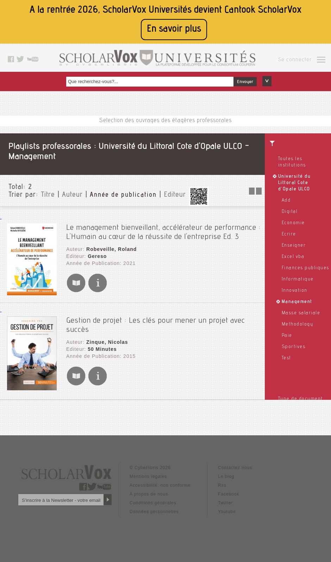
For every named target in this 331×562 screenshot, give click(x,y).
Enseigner (294, 245)
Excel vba (293, 256)
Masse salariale (301, 313)
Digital (290, 211)
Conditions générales (153, 502)
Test (286, 358)
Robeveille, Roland (111, 249)
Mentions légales (148, 476)
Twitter (225, 502)
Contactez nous (235, 467)
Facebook (228, 494)
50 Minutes (102, 349)
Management (297, 301)
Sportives (294, 347)
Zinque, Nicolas (107, 342)
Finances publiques (305, 268)
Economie (293, 223)
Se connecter (295, 60)
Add (286, 200)
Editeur (175, 195)
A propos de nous (149, 494)
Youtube (227, 511)
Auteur (72, 195)
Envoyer (245, 82)
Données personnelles (154, 511)
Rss (222, 485)
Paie (287, 335)
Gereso (97, 256)
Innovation (294, 290)
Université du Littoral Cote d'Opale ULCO (294, 183)
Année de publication (123, 195)
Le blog (226, 476)
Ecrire (289, 234)
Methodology (297, 324)
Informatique (298, 279)
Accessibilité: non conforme (160, 485)
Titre (48, 195)
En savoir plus (174, 29)
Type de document (300, 399)
